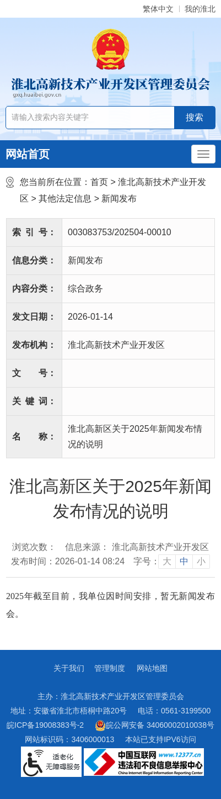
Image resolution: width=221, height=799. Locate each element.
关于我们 (68, 668)
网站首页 (28, 154)
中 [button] (184, 561)
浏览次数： (34, 547)
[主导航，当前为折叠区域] (203, 154)
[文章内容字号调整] (171, 561)
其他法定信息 (65, 198)
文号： (34, 373)
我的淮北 (200, 8)
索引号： (34, 232)
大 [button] (167, 561)
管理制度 (109, 668)
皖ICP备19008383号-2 (45, 725)
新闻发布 (119, 198)
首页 (99, 182)
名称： (34, 436)
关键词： (34, 401)
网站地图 (152, 668)
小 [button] (201, 561)
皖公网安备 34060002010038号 (154, 725)
